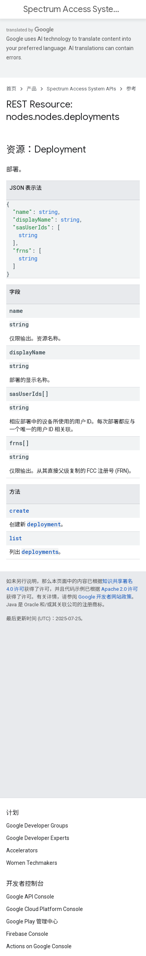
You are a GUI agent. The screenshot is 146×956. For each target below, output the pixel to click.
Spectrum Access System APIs (72, 9)
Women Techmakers (31, 863)
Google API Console (30, 897)
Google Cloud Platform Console (44, 909)
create (19, 510)
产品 (31, 89)
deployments (39, 551)
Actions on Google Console (39, 946)
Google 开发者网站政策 (105, 597)
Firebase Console (27, 934)
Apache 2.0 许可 (119, 589)
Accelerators (22, 850)
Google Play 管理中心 (32, 921)
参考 (131, 89)
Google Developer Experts (37, 838)
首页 (11, 89)
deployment (44, 524)
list (15, 538)
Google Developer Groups (37, 825)
